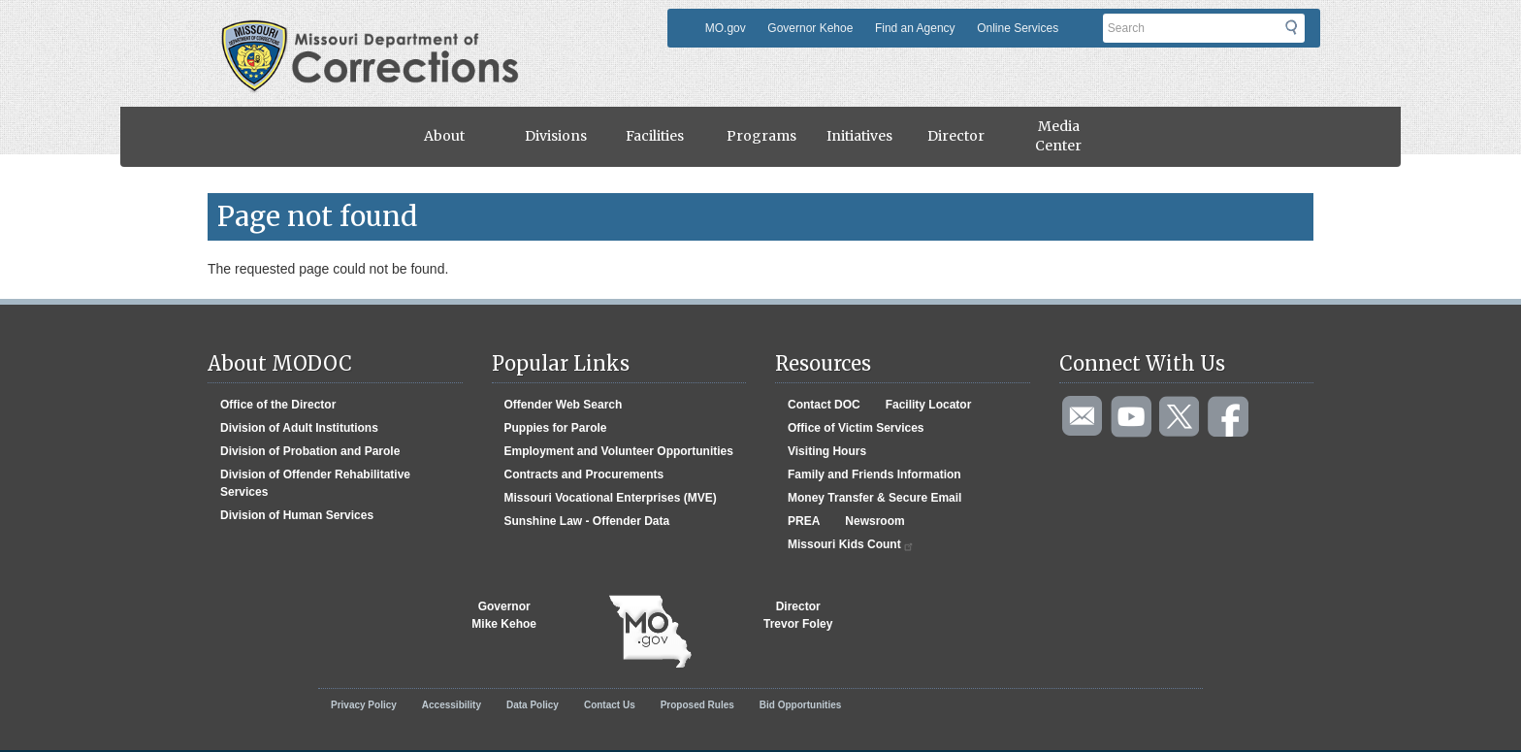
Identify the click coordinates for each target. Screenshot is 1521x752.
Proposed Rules (697, 705)
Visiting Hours (827, 451)
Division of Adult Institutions (299, 428)
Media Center (1058, 135)
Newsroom (874, 521)
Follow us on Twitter (1180, 417)
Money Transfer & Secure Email (874, 498)
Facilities (655, 136)
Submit (1303, 34)
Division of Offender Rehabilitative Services (315, 483)
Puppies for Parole (555, 428)
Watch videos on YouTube (1132, 417)
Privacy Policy (364, 705)
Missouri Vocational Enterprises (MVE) (610, 498)
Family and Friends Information (874, 474)
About (444, 136)
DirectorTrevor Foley (797, 615)
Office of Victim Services (856, 428)
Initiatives (859, 136)
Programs (761, 136)
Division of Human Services (296, 515)
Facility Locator (929, 404)
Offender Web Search (563, 404)
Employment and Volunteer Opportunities (618, 451)
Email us (1083, 417)
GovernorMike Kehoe (503, 615)
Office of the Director (278, 404)
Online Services (1017, 28)
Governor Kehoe (810, 28)
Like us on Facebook (1229, 417)
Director (956, 136)
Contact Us (609, 705)
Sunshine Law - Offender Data (587, 521)
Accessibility (451, 705)
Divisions (556, 136)
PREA (804, 521)
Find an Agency (915, 28)
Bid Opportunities (800, 705)
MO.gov (725, 28)
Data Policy (532, 705)
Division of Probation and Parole (310, 451)
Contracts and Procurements (584, 474)
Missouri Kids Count (851, 545)
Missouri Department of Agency (376, 32)
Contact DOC (824, 404)
